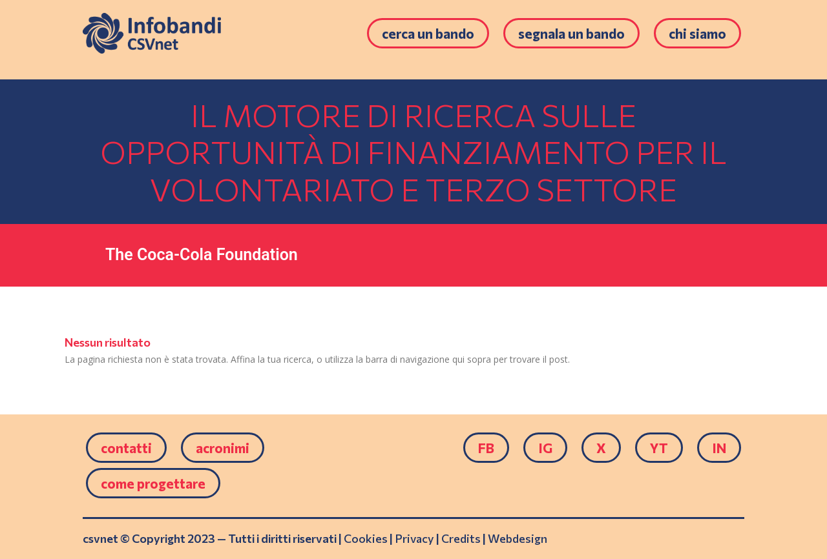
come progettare (153, 483)
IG (545, 448)
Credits (461, 538)
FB (486, 448)
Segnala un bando (571, 33)
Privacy (414, 538)
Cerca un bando (428, 33)
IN (719, 448)
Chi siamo (697, 33)
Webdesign (517, 538)
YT (659, 448)
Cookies (366, 538)
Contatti (126, 448)
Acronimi (222, 448)
